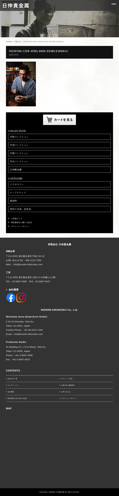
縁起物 (13, 200)
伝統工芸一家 (12, 378)
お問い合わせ (66, 392)
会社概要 (14, 289)
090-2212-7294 (33, 260)
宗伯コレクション (19, 144)
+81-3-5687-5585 (24, 355)
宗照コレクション (19, 136)
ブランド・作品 (67, 378)
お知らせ (17, 41)
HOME (9, 41)
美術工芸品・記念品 (20, 208)
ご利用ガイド (16, 218)
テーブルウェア (18, 192)
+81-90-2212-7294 (33, 330)
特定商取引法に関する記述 (17, 398)
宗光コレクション (19, 161)
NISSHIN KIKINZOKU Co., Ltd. (59, 310)
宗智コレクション (19, 153)
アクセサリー (17, 184)
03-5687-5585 (19, 281)
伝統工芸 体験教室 (68, 385)
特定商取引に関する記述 (21, 222)
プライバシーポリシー (20, 226)
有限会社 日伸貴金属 (59, 244)
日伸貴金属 (16, 169)
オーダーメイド (13, 385)
